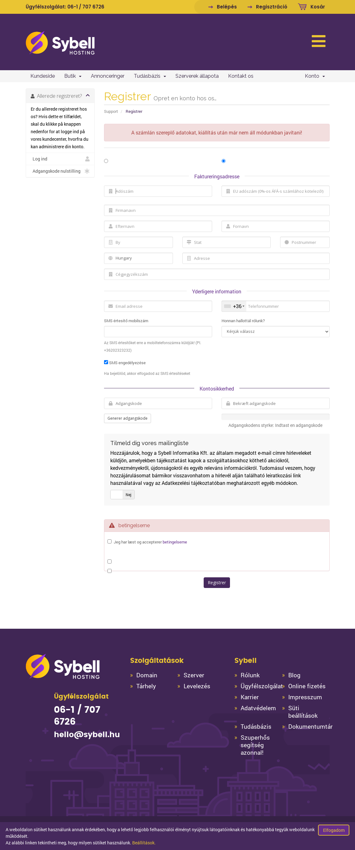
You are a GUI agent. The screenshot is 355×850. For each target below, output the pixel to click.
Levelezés (197, 686)
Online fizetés (307, 686)
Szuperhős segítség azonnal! (255, 745)
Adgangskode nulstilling (60, 171)
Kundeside (42, 76)
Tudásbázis (150, 76)
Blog (294, 675)
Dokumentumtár (309, 726)
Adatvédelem (258, 708)
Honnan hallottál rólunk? (243, 320)
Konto (315, 76)
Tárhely (146, 686)
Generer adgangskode (127, 418)
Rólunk (250, 675)
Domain (146, 675)
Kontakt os (240, 76)
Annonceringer (107, 76)
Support (111, 111)
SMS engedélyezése (125, 362)
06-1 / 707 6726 (85, 6)
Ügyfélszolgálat (261, 686)
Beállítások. (144, 843)
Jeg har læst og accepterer (150, 542)
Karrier (250, 697)
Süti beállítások (303, 711)
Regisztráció (271, 6)
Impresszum (305, 697)
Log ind (60, 159)
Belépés (227, 6)
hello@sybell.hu (87, 735)
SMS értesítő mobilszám (126, 320)
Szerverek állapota (197, 76)
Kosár (318, 6)
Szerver (194, 675)
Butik (72, 76)
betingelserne (175, 542)
